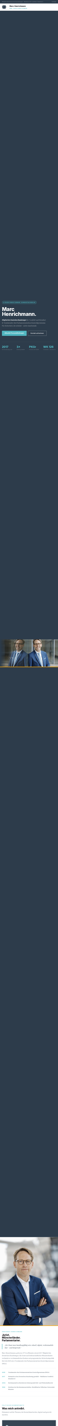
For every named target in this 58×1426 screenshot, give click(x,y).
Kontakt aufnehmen (37, 333)
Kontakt (54, 1)
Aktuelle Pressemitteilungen (14, 333)
